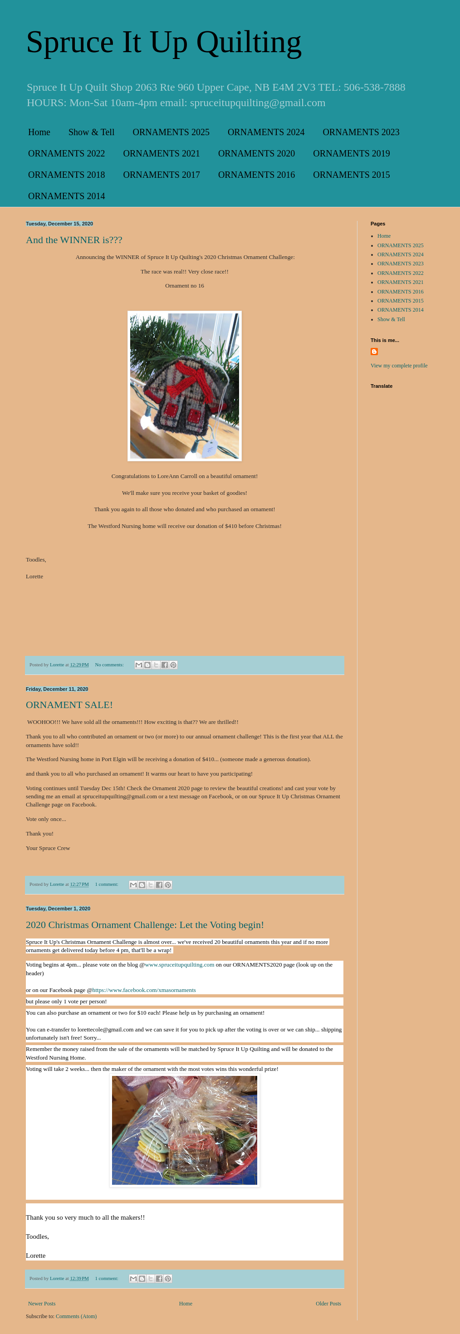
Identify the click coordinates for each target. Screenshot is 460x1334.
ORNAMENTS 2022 (66, 153)
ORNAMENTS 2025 (170, 132)
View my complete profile (399, 365)
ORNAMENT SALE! (69, 704)
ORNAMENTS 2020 (256, 153)
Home (39, 132)
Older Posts (328, 1303)
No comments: (110, 664)
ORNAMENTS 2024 (266, 132)
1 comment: (107, 884)
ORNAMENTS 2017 (161, 175)
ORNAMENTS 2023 (361, 132)
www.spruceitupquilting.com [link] (179, 964)
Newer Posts (41, 1303)
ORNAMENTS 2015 (351, 175)
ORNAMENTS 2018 (66, 175)
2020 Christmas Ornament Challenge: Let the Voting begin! (145, 924)
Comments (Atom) (76, 1316)
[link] (144, 990)
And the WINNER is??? (74, 239)
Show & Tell (92, 132)
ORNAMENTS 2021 (161, 153)
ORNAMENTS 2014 (66, 196)
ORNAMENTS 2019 (351, 153)
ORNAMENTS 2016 (256, 175)
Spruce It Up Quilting (164, 41)
